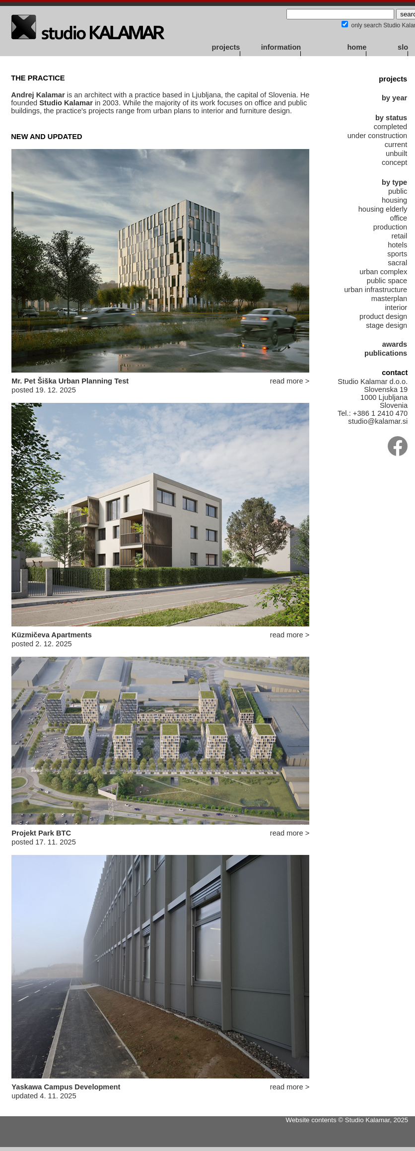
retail (399, 236)
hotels (397, 245)
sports (397, 254)
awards (395, 344)
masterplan (389, 299)
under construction (377, 136)
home (356, 47)
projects (225, 47)
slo (403, 47)
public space (387, 281)
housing (394, 200)
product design (383, 316)
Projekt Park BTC (41, 833)
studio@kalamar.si (378, 421)
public (397, 191)
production (390, 227)
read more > (289, 381)
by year (394, 98)
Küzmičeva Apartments (51, 635)
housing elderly (383, 209)
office (399, 218)
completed (391, 127)
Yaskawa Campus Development (65, 1087)
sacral (397, 263)
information (281, 47)
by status (391, 118)
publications (385, 353)
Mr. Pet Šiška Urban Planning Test (70, 381)
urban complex (383, 272)
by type (394, 182)
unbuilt (396, 153)
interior (396, 307)
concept (394, 162)
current (396, 145)
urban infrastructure (375, 290)
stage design (386, 325)
